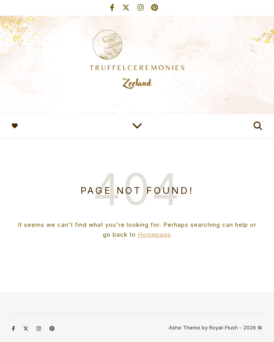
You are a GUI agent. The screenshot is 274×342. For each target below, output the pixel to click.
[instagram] (141, 8)
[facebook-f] (113, 8)
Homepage (154, 234)
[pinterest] (154, 8)
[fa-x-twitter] (127, 8)
